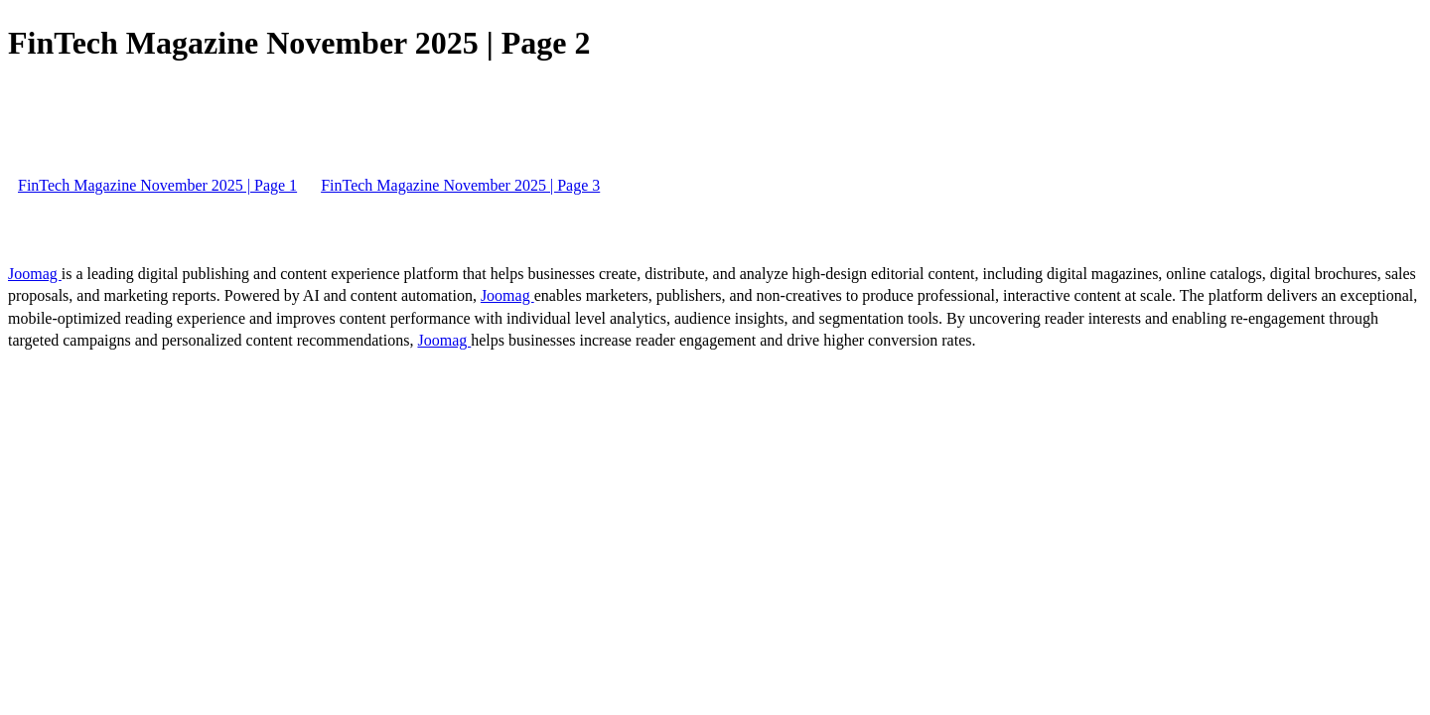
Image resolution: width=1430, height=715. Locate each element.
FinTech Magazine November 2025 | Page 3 (460, 185)
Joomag (35, 273)
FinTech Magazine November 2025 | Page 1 (157, 185)
